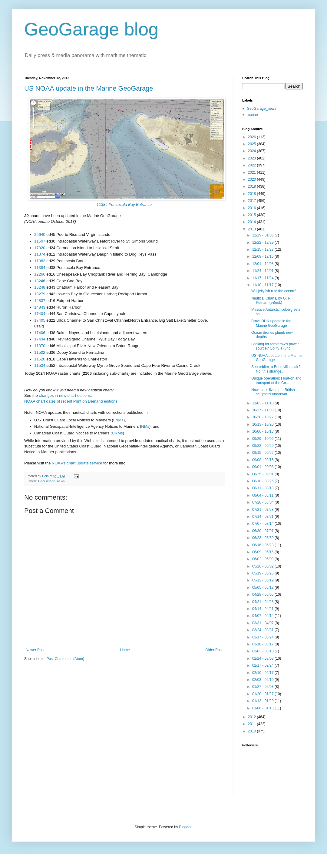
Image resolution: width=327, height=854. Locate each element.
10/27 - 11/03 (263, 410)
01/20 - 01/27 (263, 694)
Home (125, 650)
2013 (252, 229)
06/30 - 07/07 (263, 531)
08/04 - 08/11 (263, 495)
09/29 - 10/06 (263, 439)
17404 (39, 313)
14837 (39, 300)
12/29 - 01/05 (263, 235)
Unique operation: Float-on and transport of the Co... (276, 380)
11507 (39, 241)
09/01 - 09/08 (263, 467)
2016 (252, 208)
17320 (39, 248)
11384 (39, 267)
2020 (252, 179)
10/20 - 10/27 (263, 417)
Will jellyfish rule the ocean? (273, 291)
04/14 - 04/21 (263, 609)
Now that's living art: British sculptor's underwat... (273, 392)
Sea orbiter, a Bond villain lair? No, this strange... (275, 369)
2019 (252, 186)
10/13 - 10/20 (263, 424)
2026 (252, 137)
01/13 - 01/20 (263, 701)
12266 (39, 274)
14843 (39, 307)
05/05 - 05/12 (263, 587)
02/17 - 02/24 (263, 665)
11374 (39, 254)
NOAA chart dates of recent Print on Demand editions (70, 401)
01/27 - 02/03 (263, 687)
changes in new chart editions (65, 395)
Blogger (185, 827)
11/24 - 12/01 (263, 271)
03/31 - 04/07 (263, 623)
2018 (252, 194)
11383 (39, 261)
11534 (39, 365)
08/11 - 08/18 (263, 488)
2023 (252, 158)
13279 (39, 294)
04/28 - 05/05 (263, 594)
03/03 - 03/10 (263, 651)
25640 (39, 234)
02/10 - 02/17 (263, 673)
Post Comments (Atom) (65, 659)
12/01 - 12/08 (263, 264)
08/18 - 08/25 (263, 481)
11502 (39, 352)
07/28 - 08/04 (263, 502)
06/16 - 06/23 (263, 545)
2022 (252, 165)
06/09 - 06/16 (263, 552)
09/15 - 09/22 (263, 452)
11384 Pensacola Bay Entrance (124, 204)
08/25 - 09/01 (263, 474)
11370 (39, 345)
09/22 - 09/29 (263, 446)
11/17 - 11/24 (263, 278)
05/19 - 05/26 (263, 573)
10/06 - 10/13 (263, 431)
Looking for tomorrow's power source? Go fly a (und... (275, 346)
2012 (252, 717)
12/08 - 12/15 (263, 256)
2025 (252, 144)
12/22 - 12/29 (263, 242)
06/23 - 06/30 (263, 538)
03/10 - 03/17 (263, 644)
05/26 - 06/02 (263, 566)
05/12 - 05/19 (263, 580)
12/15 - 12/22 (263, 249)
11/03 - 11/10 (263, 403)
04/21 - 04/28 (263, 602)
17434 (39, 339)
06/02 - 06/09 (263, 559)
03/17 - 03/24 (263, 637)
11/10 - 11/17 (263, 285)
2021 (252, 172)
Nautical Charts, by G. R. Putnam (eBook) (271, 300)
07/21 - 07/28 (263, 509)
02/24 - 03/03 (263, 658)
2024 (252, 151)
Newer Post (35, 650)
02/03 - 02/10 (263, 680)
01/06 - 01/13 (263, 708)
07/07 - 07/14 (263, 523)
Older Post (214, 650)
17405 (39, 320)
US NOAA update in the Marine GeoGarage (88, 88)
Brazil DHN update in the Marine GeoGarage (271, 323)
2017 (252, 201)
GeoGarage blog (91, 29)
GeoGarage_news (51, 481)
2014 (252, 222)
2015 (252, 215)
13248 (39, 287)
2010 (252, 731)
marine (252, 114)
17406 (39, 332)
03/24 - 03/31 (263, 630)
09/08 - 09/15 (263, 460)
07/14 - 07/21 (263, 516)
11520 (39, 359)
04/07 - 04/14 (263, 616)
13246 (39, 281)
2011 (252, 724)
